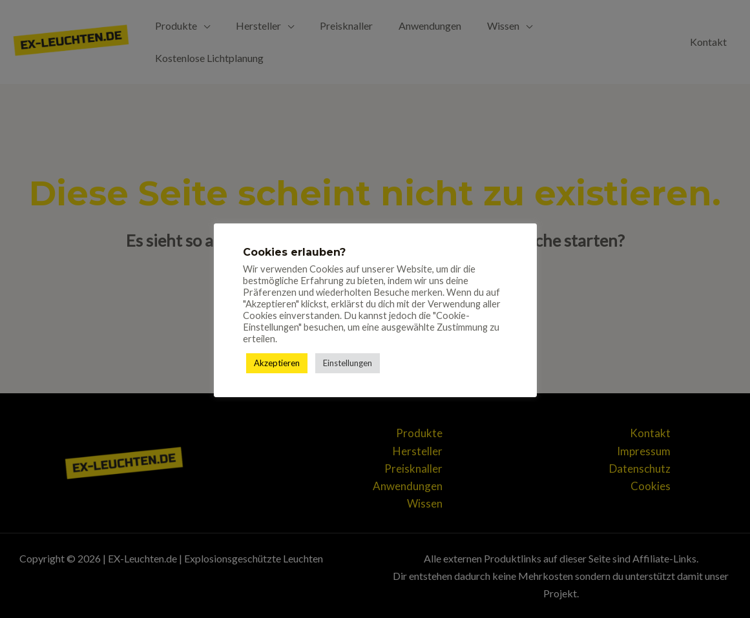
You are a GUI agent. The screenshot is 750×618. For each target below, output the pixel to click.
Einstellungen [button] (347, 363)
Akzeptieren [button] (277, 363)
